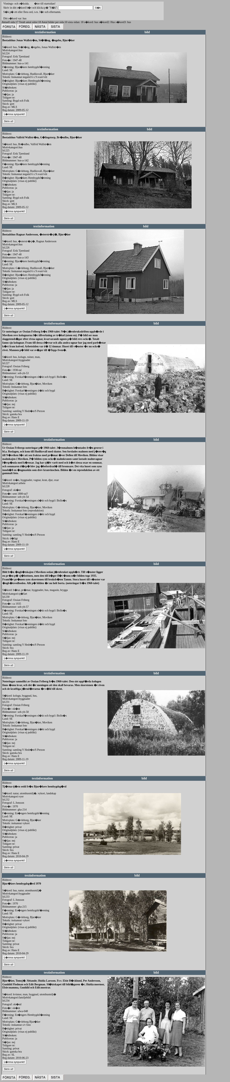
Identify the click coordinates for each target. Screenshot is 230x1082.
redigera (93, 107)
